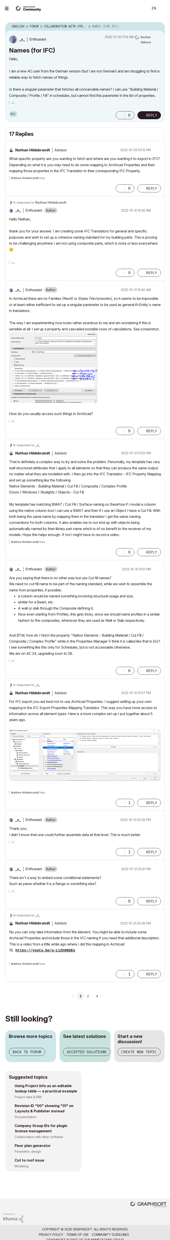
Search (140, 8)
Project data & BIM (28, 1097)
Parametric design (28, 1151)
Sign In (163, 8)
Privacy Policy (51, 1234)
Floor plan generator (33, 1145)
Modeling (21, 1166)
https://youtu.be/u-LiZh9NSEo (45, 951)
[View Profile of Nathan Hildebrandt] (32, 150)
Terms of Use (77, 1234)
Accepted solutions (87, 1052)
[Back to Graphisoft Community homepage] (29, 8)
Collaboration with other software (39, 1137)
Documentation (26, 1117)
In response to (39, 202)
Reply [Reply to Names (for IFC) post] (151, 115)
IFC (13, 114)
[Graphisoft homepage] (148, 1205)
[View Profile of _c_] (22, 39)
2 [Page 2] (88, 996)
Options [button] (158, 26)
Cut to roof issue (29, 1160)
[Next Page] (97, 996)
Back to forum (27, 1052)
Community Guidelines (110, 1234)
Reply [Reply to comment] (151, 188)
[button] (120, 115)
